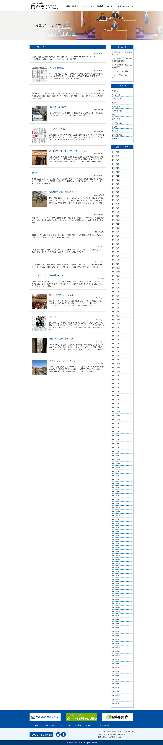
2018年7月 (116, 528)
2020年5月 (116, 440)
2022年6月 (116, 340)
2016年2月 (116, 639)
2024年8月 (116, 236)
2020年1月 (116, 456)
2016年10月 (116, 612)
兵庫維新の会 (117, 111)
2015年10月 (116, 656)
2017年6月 (116, 580)
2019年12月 (116, 460)
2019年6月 (116, 484)
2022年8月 (116, 332)
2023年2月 (116, 308)
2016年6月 (116, 624)
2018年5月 (116, 536)
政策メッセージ (117, 119)
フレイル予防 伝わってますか (122, 76)
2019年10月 (116, 468)
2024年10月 (116, 228)
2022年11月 (116, 320)
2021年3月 (116, 400)
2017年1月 (116, 599)
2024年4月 (116, 252)
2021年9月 (116, 376)
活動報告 (115, 131)
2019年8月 (116, 476)
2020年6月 (116, 436)
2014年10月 (116, 699)
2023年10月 (116, 276)
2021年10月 (116, 372)
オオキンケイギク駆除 (120, 71)
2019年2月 (116, 500)
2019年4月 (116, 492)
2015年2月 (116, 687)
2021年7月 (116, 384)
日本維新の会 (117, 123)
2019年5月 (116, 488)
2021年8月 (116, 380)
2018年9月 (116, 520)
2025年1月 (116, 216)
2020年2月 (116, 452)
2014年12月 (116, 695)
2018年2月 (116, 548)
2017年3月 (116, 592)
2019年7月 (116, 480)
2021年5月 (116, 392)
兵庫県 (114, 103)
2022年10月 (116, 324)
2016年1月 (116, 644)
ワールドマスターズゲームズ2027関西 (122, 66)
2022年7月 (116, 336)
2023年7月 (116, 288)
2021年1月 (116, 408)
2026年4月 (116, 156)
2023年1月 (116, 312)
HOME (37, 725)
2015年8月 (116, 664)
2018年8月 (116, 524)
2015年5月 (116, 675)
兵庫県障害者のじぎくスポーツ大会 (122, 53)
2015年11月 (116, 651)
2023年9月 (116, 280)
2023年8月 (116, 284)
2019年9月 (116, 472)
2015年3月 (116, 684)
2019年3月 (116, 496)
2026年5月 (116, 152)
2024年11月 (116, 224)
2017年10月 (116, 564)
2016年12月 (116, 604)
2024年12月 (116, 220)
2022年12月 (116, 316)
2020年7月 (116, 432)
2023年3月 (116, 304)
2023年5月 (116, 296)
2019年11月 (116, 464)
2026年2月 (116, 164)
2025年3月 (116, 208)
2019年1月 (116, 504)
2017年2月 (116, 596)
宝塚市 (114, 115)
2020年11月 (116, 416)
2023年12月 (116, 268)
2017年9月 (116, 568)
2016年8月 (116, 619)
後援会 (109, 6)
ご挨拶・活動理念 (71, 6)
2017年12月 (116, 556)
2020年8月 (116, 428)
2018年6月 (116, 532)
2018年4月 (116, 540)
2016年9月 (116, 616)
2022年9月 (116, 328)
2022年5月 (116, 344)
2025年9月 (116, 184)
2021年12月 (116, 364)
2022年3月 (116, 352)
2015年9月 (116, 659)
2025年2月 (116, 212)
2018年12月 (116, 508)
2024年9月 (116, 232)
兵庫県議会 (116, 107)
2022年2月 (116, 356)
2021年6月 (116, 388)
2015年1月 (116, 691)
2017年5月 (116, 584)
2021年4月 (116, 396)
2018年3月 (116, 544)
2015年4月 (116, 679)
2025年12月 (116, 172)
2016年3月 (116, 636)
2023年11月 (116, 272)
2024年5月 (116, 248)
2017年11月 (116, 560)
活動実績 (99, 6)
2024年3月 (116, 256)
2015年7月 (116, 667)
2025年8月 (116, 188)
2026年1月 (116, 168)
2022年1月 (116, 360)
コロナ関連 (116, 95)
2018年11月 (116, 512)
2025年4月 (116, 204)
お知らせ (115, 91)
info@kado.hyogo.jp (115, 737)
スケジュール (87, 6)
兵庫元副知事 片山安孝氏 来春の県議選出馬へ (122, 60)
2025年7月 (116, 192)
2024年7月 (116, 240)
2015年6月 (116, 671)
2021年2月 (116, 404)
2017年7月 (116, 576)
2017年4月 (116, 588)
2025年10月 (116, 180)
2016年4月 (116, 631)
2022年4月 (116, 348)
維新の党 (115, 139)
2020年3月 (116, 448)
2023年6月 (116, 292)
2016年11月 (116, 608)
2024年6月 (116, 244)
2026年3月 (116, 160)
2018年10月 (116, 516)
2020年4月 (116, 444)
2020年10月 (116, 420)
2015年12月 (116, 647)
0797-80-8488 (107, 734)
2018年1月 (116, 552)
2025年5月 (116, 200)
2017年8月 (116, 572)
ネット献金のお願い (102, 725)
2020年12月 (116, 412)
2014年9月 (116, 704)
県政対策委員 (117, 135)
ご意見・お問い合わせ (124, 6)
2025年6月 (116, 196)
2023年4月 (116, 300)
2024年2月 (116, 260)
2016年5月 (116, 628)
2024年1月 (116, 264)
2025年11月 (116, 176)
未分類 (114, 127)
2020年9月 (116, 424)
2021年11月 (116, 368)
